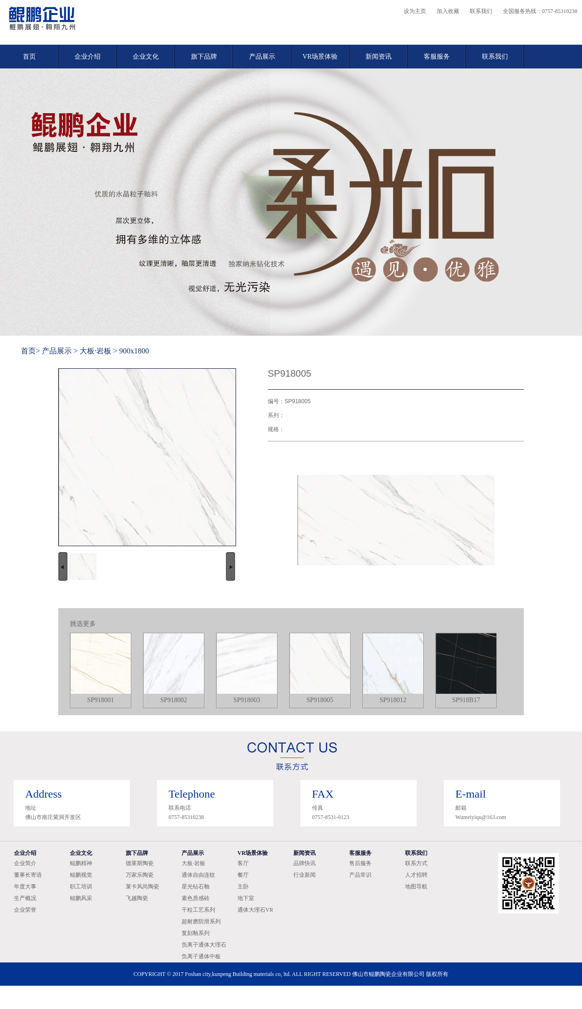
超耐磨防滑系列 (201, 921)
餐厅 (243, 875)
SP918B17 (466, 700)
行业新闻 (304, 875)
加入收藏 (448, 11)
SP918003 (246, 700)
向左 (63, 566)
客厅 (243, 863)
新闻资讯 (378, 56)
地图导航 (416, 886)
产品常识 (360, 875)
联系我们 (481, 11)
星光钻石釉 (196, 886)
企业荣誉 (25, 910)
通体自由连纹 (198, 875)
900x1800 (134, 351)
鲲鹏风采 (81, 898)
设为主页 (415, 11)
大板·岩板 (95, 351)
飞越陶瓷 (137, 898)
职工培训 (81, 886)
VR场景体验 (320, 56)
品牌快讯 (304, 863)
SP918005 (319, 700)
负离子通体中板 (201, 956)
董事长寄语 (28, 875)
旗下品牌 (204, 56)
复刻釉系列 (196, 933)
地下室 (245, 898)
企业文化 (146, 56)
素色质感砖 (196, 898)
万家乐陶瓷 (140, 875)
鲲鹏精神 (81, 863)
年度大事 (25, 886)
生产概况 (25, 898)
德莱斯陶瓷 (140, 863)
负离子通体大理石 (204, 944)
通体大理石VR (255, 910)
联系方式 (416, 863)
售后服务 (360, 863)
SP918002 (173, 700)
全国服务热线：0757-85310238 (540, 11)
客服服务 (437, 56)
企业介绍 (87, 56)
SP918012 (392, 700)
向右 (230, 566)
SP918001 (100, 700)
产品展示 (262, 56)
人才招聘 (416, 875)
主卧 (243, 886)
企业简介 (25, 863)
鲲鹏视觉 (81, 875)
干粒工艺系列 (198, 910)
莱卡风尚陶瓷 (142, 886)
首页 (29, 56)
